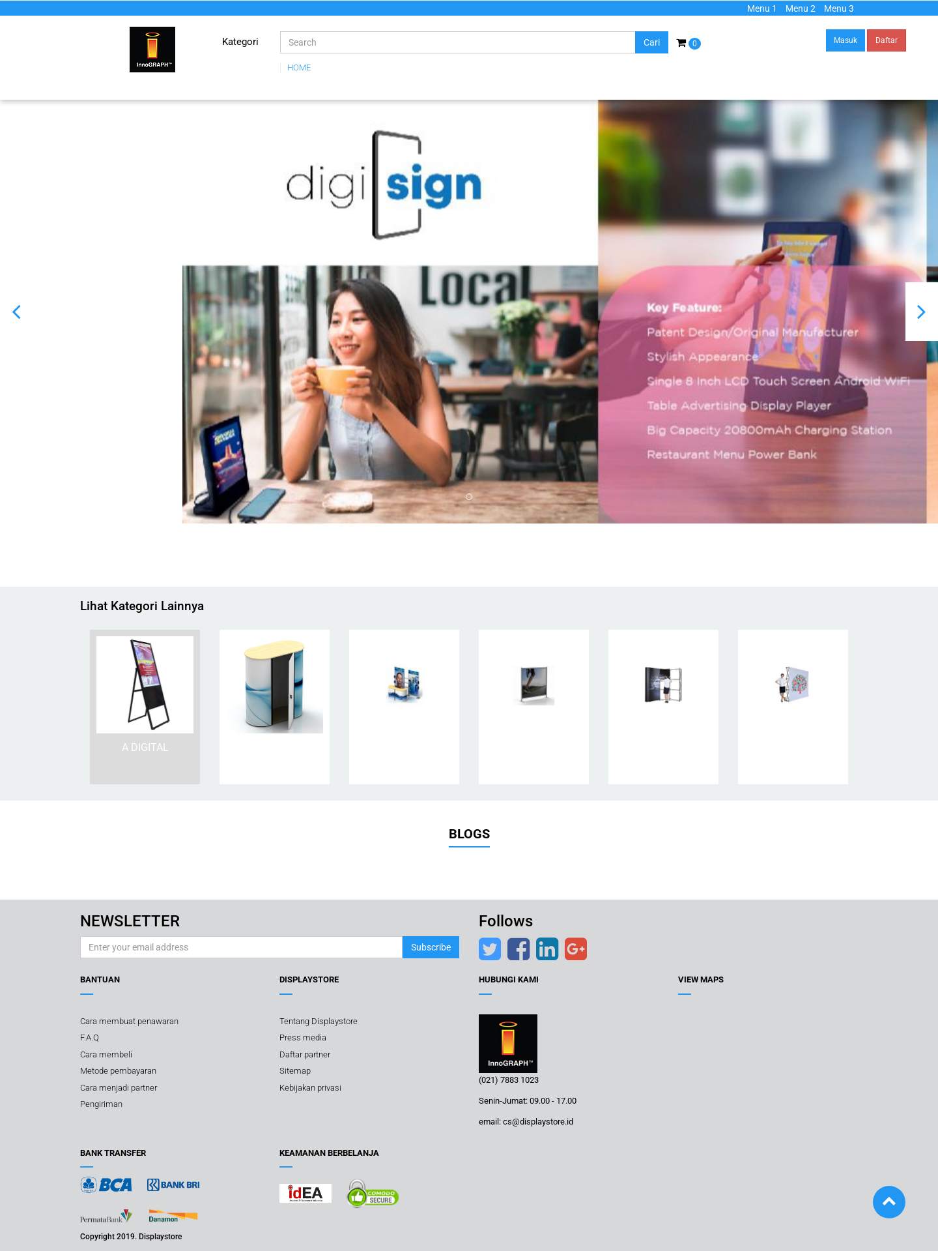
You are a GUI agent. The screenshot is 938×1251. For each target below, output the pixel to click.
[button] (16, 311)
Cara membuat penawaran (129, 1021)
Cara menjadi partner (118, 1088)
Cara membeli (106, 1054)
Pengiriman (101, 1104)
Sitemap (295, 1071)
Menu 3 (839, 8)
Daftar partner (304, 1054)
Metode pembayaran (118, 1071)
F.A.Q (89, 1037)
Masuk (845, 40)
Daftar (886, 40)
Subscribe (431, 947)
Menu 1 (762, 8)
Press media (302, 1037)
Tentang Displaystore (318, 1021)
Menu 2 (801, 8)
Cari (652, 42)
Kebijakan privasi (310, 1088)
